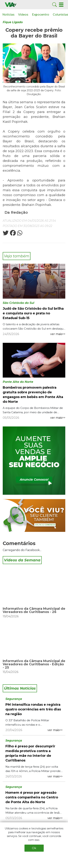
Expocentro (40, 14)
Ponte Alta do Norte (18, 382)
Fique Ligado (13, 22)
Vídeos (23, 14)
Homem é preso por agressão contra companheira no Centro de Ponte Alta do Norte (31, 797)
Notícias (8, 14)
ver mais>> (57, 334)
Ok (34, 848)
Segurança (13, 699)
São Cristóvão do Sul (18, 303)
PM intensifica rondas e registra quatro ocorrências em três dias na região (33, 709)
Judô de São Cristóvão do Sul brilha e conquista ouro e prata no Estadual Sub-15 (33, 313)
